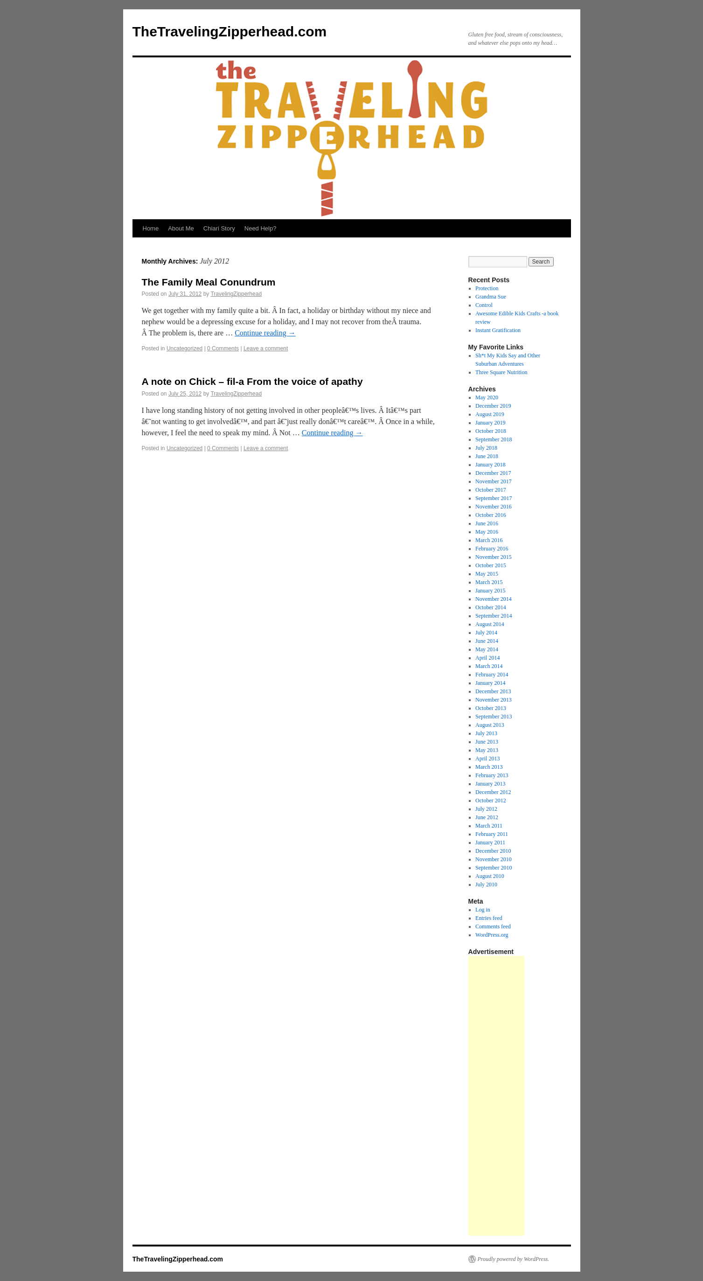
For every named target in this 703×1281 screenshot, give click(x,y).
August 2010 (489, 876)
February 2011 (491, 834)
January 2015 (490, 590)
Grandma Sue (490, 296)
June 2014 (486, 641)
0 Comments (223, 348)
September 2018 (493, 439)
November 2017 (493, 481)
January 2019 (490, 422)
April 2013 (487, 758)
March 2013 (488, 767)
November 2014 (493, 599)
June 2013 (486, 741)
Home (151, 228)
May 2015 (486, 574)
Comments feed (493, 926)
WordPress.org (491, 935)
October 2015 (490, 565)
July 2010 (486, 884)
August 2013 (489, 725)
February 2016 (491, 548)
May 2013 (486, 750)
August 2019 (489, 414)
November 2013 (493, 699)
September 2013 (493, 716)
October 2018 (490, 431)
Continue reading (265, 333)
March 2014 (488, 666)
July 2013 (486, 733)
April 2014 (487, 657)
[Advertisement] (496, 1096)
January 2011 (490, 842)
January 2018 (490, 464)
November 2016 (493, 506)
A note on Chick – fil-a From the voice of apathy (252, 381)
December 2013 (493, 691)
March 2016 (488, 540)
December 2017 (493, 473)
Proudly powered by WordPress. (514, 1259)
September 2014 (493, 616)
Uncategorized (184, 348)
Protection (486, 288)
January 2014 (490, 683)
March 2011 (488, 825)
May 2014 (486, 649)
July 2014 (486, 632)
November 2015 (493, 557)
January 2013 (490, 783)
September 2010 (493, 867)
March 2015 (488, 582)
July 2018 (486, 448)
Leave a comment (266, 348)
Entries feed (488, 918)
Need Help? (260, 228)
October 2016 (490, 515)
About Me (181, 228)
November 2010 (493, 859)
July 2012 (486, 809)
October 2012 (490, 800)
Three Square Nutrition (501, 372)
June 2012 (486, 817)
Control (484, 305)
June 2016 (486, 523)
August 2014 (489, 624)
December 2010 (493, 851)
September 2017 (493, 498)
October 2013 (490, 708)
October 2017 (490, 490)
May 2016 (486, 532)
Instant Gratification (498, 330)
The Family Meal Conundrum (209, 282)
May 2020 (486, 397)
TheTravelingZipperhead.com (229, 31)
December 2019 (493, 406)
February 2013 (491, 775)
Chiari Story (219, 228)
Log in (482, 909)
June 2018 (486, 456)
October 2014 (490, 607)
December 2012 (493, 792)
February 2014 (491, 674)
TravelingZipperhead (236, 294)
